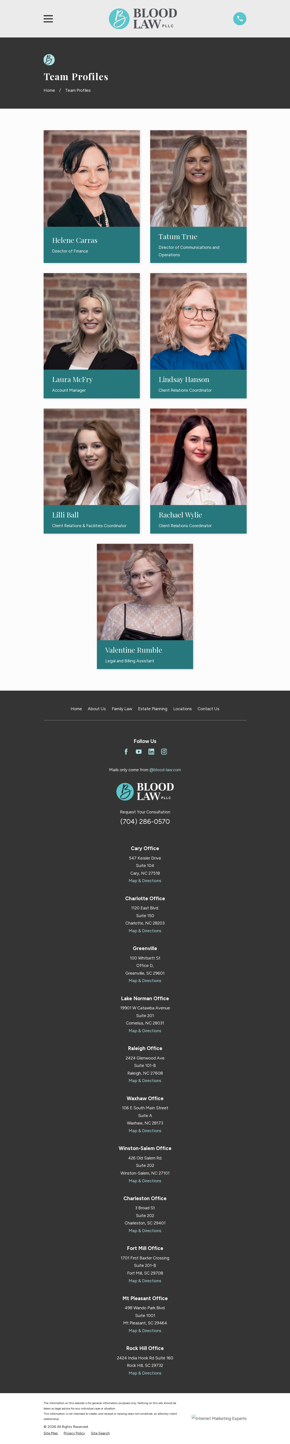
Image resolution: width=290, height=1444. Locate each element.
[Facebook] (126, 752)
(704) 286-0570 (145, 821)
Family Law (122, 708)
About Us (97, 708)
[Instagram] (164, 752)
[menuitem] (51, 1433)
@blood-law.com (165, 769)
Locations (182, 708)
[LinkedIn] (151, 752)
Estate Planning (152, 708)
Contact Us (208, 708)
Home (76, 708)
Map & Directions (145, 880)
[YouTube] (139, 752)
